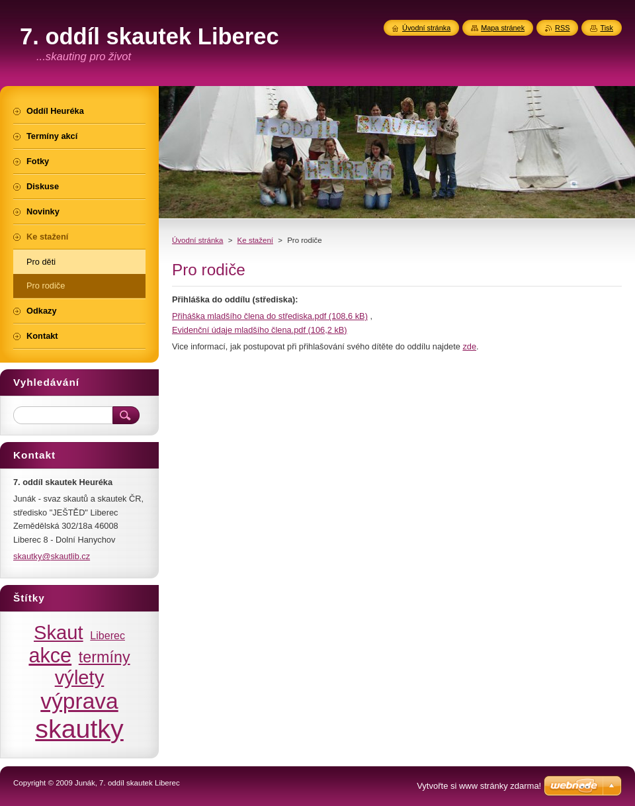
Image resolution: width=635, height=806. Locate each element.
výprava (79, 701)
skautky (79, 728)
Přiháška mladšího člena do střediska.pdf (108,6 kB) (270, 316)
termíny (104, 657)
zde (469, 346)
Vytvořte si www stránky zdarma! (479, 786)
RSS (562, 28)
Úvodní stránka (197, 240)
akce (49, 655)
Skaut (58, 632)
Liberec (107, 635)
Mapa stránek (503, 28)
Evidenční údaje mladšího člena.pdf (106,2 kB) (259, 330)
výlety (80, 677)
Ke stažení (255, 240)
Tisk (606, 28)
